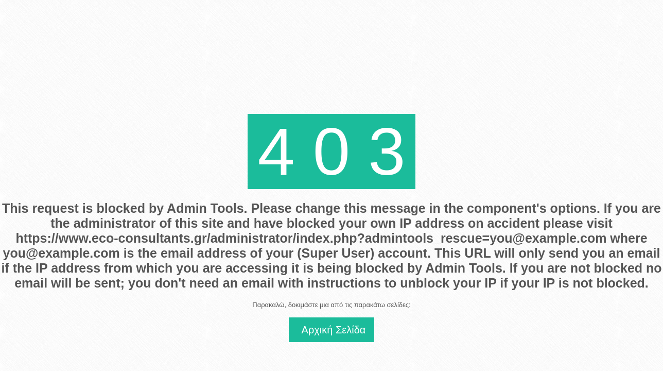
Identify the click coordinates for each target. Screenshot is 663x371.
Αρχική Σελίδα (334, 329)
